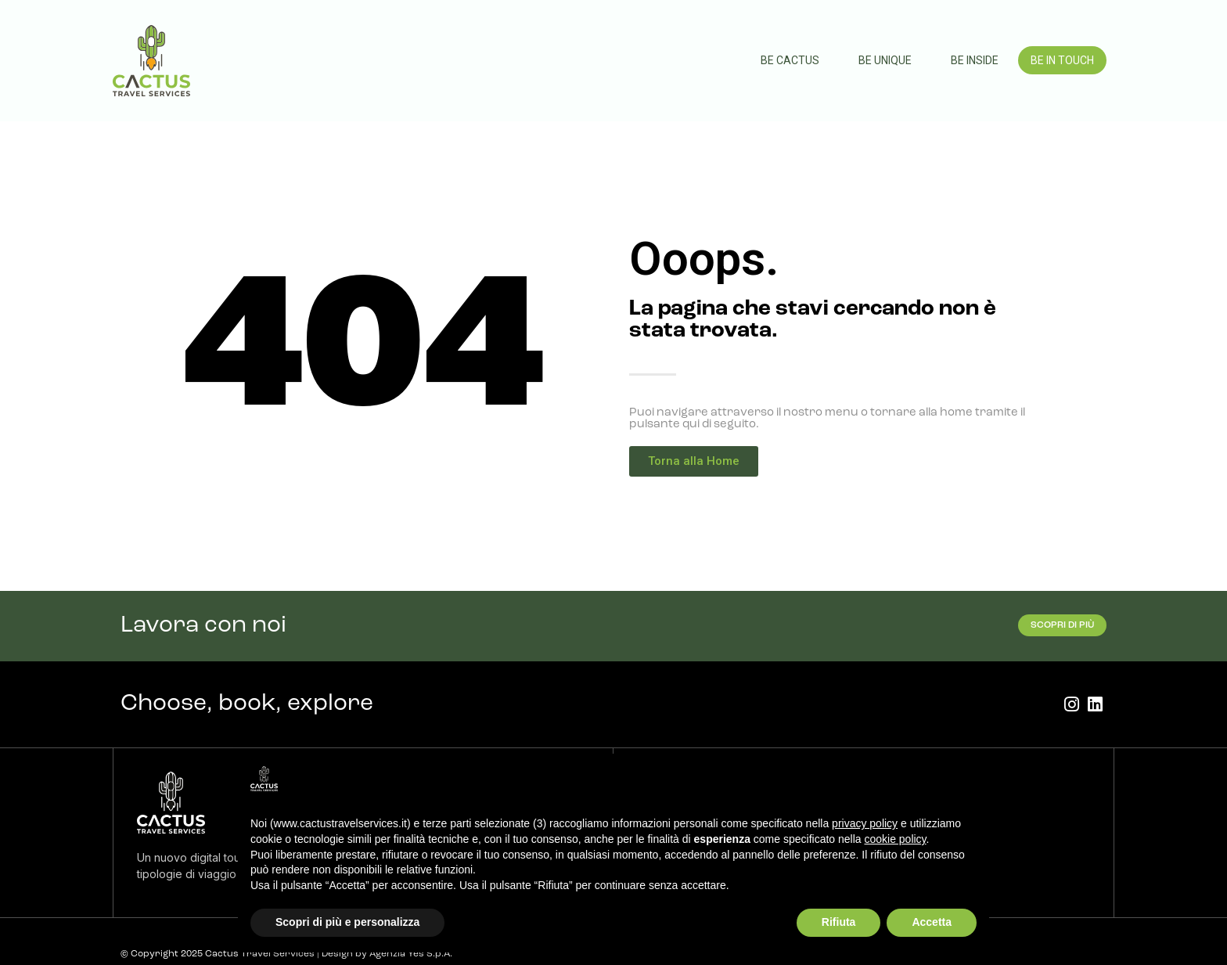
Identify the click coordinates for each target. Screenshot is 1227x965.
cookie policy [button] (895, 839)
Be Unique (885, 60)
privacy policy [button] (865, 823)
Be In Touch (1062, 60)
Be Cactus (790, 60)
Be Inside (975, 60)
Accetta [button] (932, 922)
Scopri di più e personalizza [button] (347, 922)
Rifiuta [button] (839, 922)
